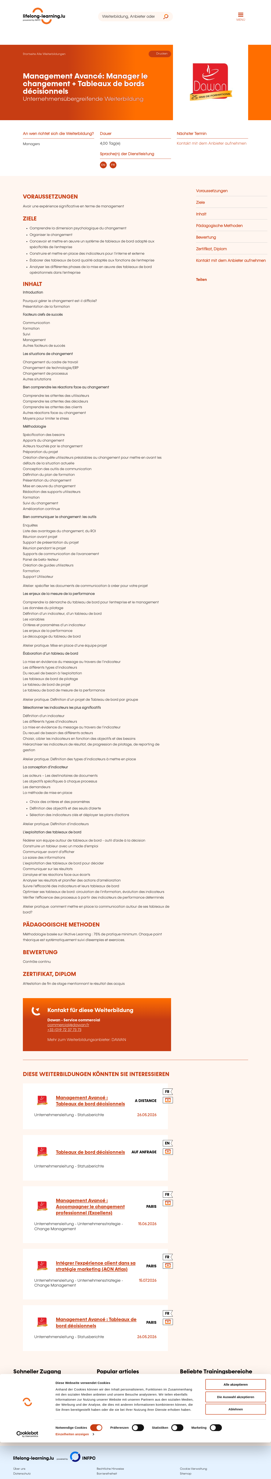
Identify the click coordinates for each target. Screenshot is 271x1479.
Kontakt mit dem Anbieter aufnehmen (211, 144)
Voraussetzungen (212, 191)
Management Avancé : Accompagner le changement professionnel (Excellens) (90, 1207)
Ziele (200, 203)
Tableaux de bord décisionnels (90, 1152)
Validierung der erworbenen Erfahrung (132, 1389)
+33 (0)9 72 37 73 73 (64, 1030)
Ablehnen (235, 1446)
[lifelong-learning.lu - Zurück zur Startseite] (44, 17)
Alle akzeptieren (236, 1421)
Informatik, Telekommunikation (207, 1382)
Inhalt (201, 214)
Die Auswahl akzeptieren (235, 1433)
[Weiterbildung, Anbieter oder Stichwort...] (128, 16)
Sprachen (188, 1395)
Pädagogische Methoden (219, 226)
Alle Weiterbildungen (51, 54)
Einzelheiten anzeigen (72, 1470)
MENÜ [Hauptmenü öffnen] (240, 19)
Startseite (29, 54)
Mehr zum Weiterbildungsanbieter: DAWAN (86, 1040)
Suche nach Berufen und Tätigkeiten (46, 1393)
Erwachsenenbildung (116, 1382)
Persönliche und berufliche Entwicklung (216, 1409)
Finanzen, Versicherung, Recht (207, 1402)
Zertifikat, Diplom (211, 249)
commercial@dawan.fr (68, 1025)
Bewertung (206, 237)
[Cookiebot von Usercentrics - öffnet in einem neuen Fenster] (27, 1471)
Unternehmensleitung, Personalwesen (214, 1389)
